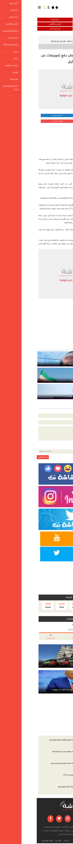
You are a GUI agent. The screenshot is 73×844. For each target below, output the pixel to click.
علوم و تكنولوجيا (20, 831)
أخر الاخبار (66, 733)
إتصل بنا (22, 840)
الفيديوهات (48, 834)
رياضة (31, 831)
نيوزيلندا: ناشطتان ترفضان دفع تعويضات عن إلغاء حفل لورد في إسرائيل (40, 41)
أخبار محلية (55, 19)
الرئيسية (66, 38)
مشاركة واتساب (54, 115)
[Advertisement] (53, 139)
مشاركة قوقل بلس (20, 121)
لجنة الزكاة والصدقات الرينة (32, 834)
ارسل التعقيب (6, 457)
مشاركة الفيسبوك (21, 115)
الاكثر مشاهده (54, 733)
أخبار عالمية (54, 24)
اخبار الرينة (18, 19)
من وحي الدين (18, 28)
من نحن (29, 840)
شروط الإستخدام (10, 840)
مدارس (36, 831)
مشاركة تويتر (54, 121)
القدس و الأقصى (18, 24)
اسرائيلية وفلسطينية (54, 28)
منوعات (10, 831)
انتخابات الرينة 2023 (48, 831)
